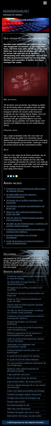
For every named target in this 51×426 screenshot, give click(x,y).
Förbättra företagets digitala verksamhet (24, 394)
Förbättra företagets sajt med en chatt (23, 412)
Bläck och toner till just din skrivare (22, 378)
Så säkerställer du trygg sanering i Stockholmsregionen (21, 195)
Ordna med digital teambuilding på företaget (26, 391)
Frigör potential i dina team (18, 374)
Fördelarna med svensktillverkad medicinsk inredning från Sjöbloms (25, 230)
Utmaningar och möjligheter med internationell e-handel (21, 346)
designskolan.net (16, 10)
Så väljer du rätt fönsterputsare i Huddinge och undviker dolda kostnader (27, 224)
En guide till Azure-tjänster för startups (23, 356)
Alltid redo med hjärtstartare (19, 409)
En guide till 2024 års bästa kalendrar (23, 360)
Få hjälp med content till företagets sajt (23, 398)
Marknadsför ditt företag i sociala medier (24, 416)
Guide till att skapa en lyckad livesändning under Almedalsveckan (25, 242)
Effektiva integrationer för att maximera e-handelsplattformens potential (24, 334)
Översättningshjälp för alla (18, 405)
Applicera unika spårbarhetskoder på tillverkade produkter (22, 370)
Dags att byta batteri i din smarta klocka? (24, 382)
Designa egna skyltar (16, 402)
